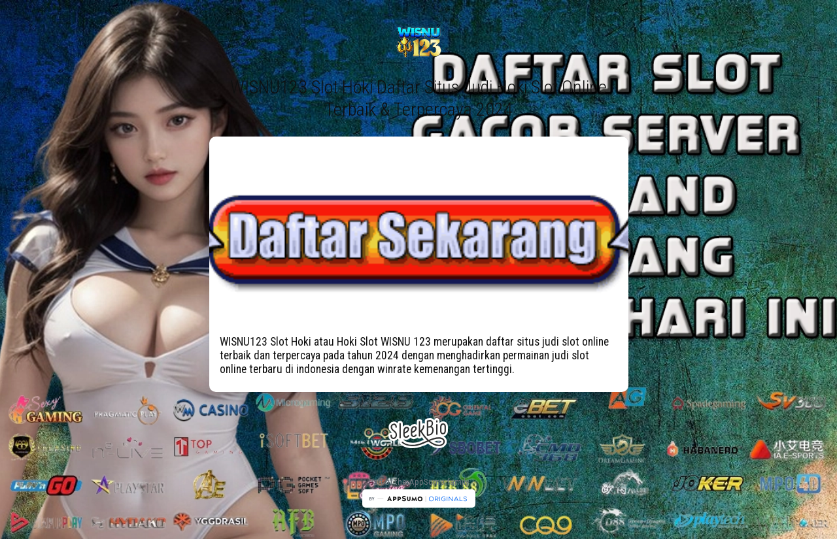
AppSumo (428, 482)
